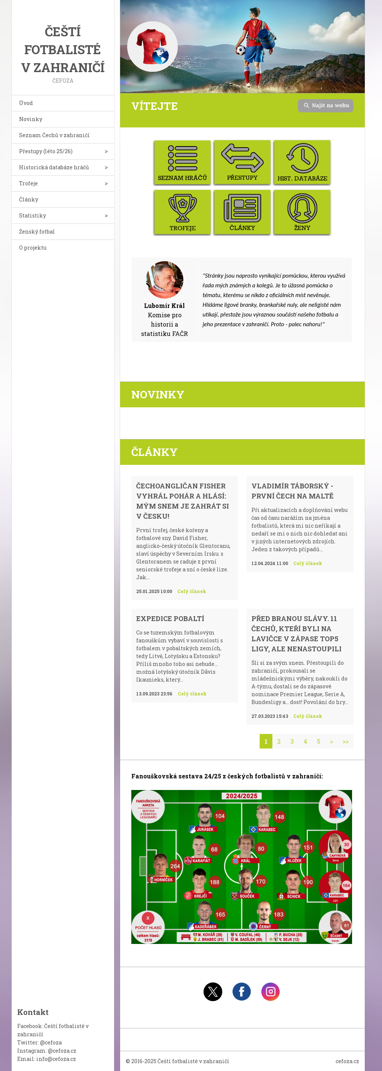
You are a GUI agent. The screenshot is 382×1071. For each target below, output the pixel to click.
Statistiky (32, 215)
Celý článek (191, 591)
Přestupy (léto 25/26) (46, 151)
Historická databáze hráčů (54, 167)
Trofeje (28, 183)
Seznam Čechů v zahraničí (54, 135)
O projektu (32, 247)
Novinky (30, 119)
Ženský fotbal (37, 231)
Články (28, 199)
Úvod (26, 103)
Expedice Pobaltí (170, 618)
